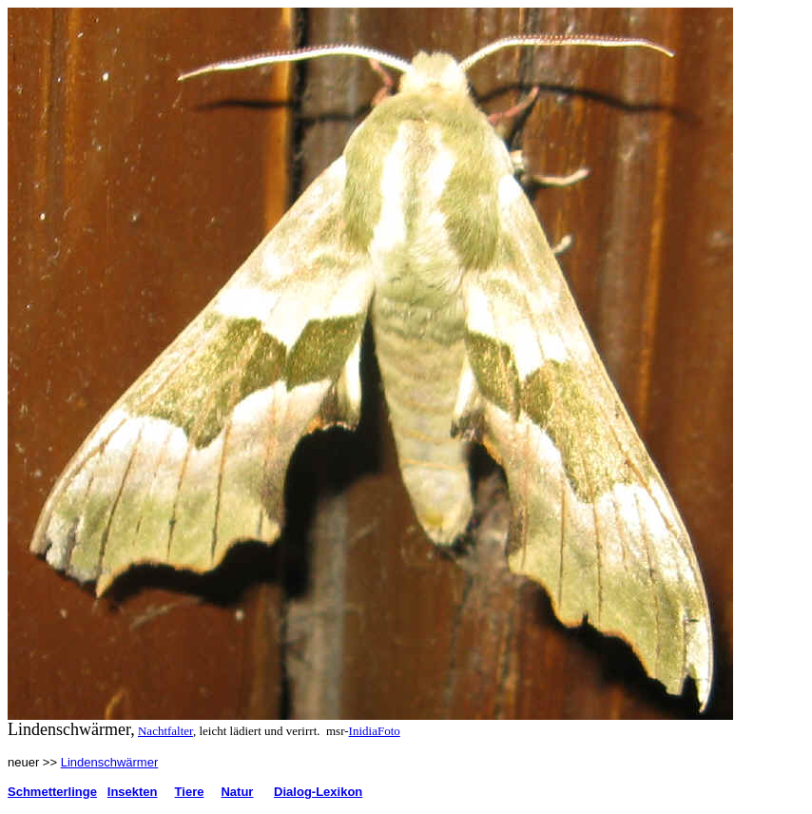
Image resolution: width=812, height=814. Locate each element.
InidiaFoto (374, 731)
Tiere (189, 792)
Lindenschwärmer (110, 762)
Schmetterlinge (52, 792)
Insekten (132, 792)
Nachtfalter (165, 731)
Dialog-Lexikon (318, 792)
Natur (237, 792)
